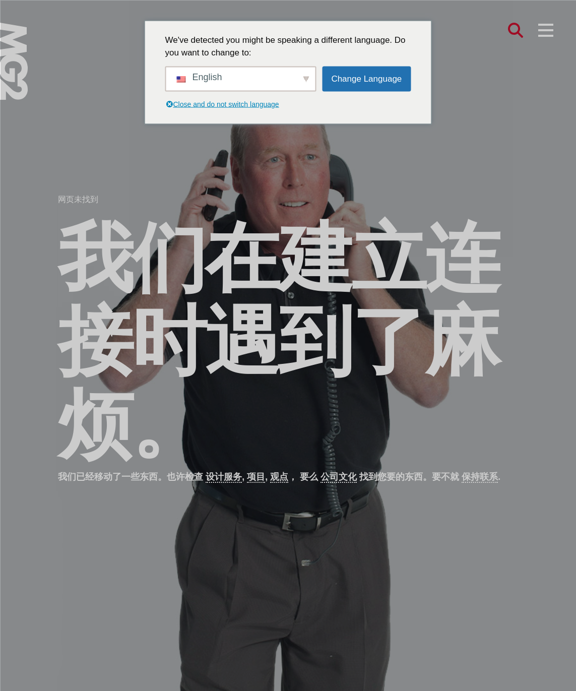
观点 (279, 477)
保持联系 (480, 477)
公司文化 (339, 477)
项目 (256, 477)
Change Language (366, 78)
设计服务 (224, 477)
